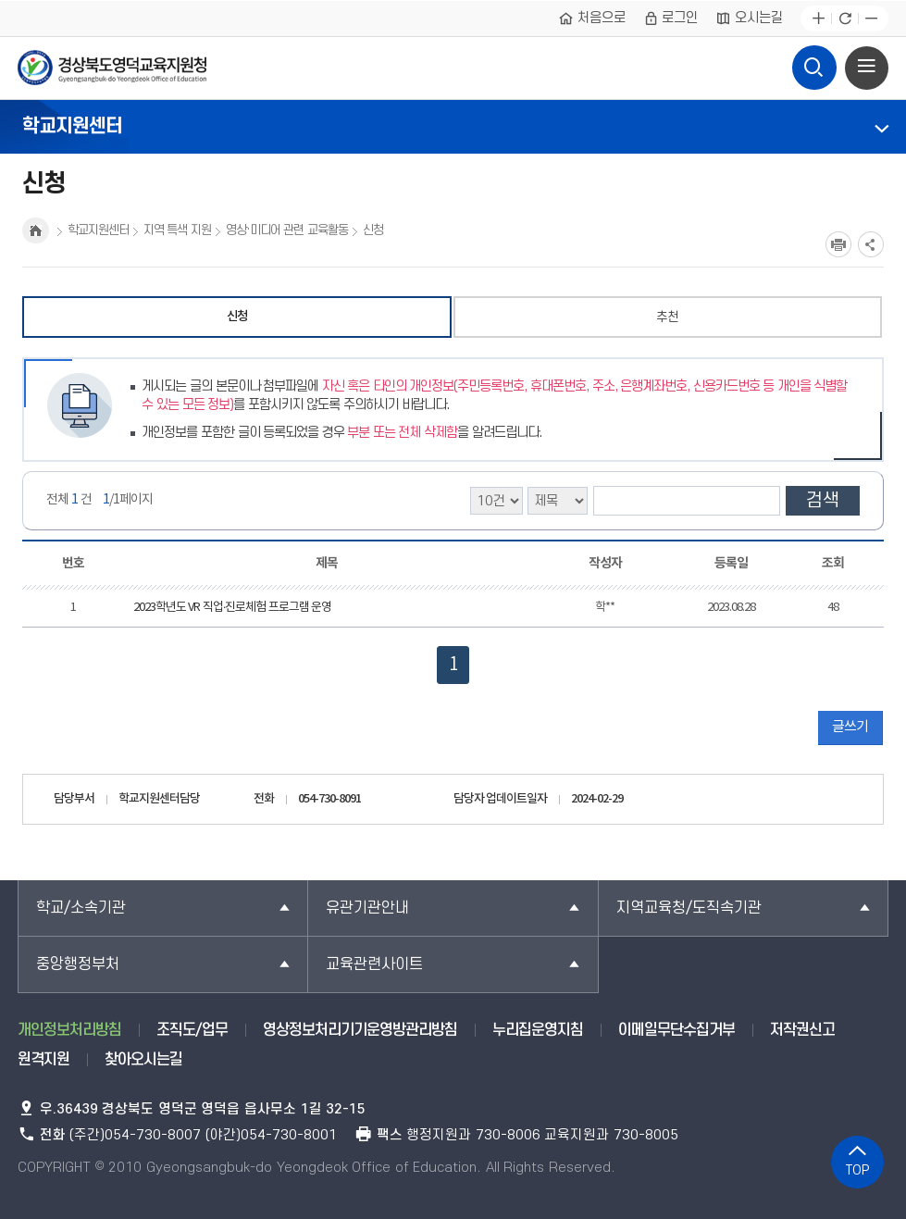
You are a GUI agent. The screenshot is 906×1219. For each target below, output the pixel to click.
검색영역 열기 (814, 63)
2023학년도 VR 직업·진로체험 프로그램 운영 (232, 608)
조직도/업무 (192, 1030)
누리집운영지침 (537, 1030)
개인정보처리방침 (69, 1030)
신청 (237, 316)
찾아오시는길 (143, 1059)
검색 (822, 501)
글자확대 (818, 19)
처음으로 (592, 18)
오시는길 (749, 18)
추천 (667, 317)
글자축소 (871, 19)
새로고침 (844, 19)
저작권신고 (802, 1030)
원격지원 (43, 1059)
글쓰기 (850, 727)
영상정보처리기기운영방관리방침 (360, 1030)
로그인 (671, 18)
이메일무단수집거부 (676, 1030)
